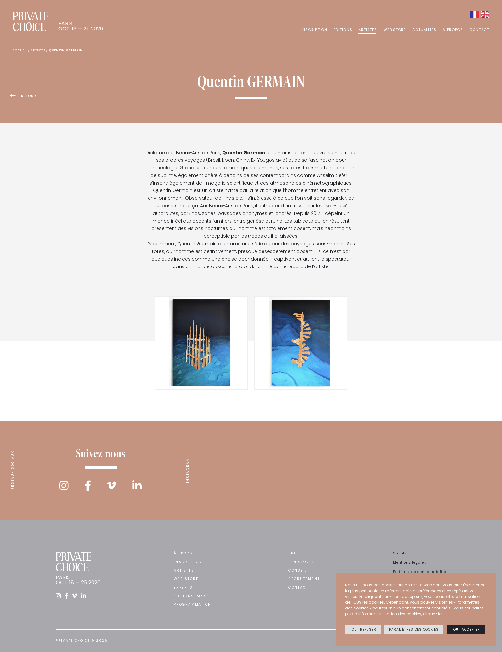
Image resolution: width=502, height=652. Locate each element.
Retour (26, 97)
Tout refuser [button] (363, 629)
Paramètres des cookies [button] (414, 629)
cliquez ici (432, 613)
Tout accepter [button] (465, 629)
